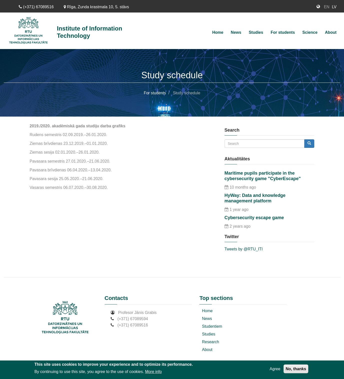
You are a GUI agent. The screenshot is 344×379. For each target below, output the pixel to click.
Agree (275, 369)
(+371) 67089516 (36, 7)
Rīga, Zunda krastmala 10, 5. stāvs (96, 7)
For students (283, 32)
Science (309, 32)
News (236, 32)
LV (334, 7)
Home (217, 32)
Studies (256, 32)
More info (153, 371)
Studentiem (212, 326)
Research (210, 342)
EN (326, 7)
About (331, 32)
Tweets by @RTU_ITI (244, 249)
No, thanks (296, 369)
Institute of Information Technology (89, 32)
